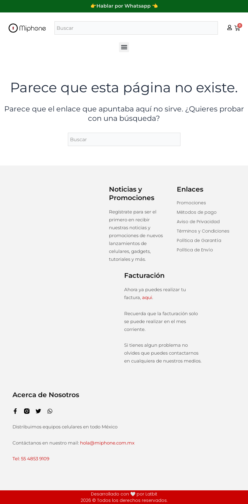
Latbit (151, 494)
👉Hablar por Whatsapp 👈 (124, 6)
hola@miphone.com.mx (107, 442)
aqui (147, 297)
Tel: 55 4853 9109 (30, 458)
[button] (124, 47)
